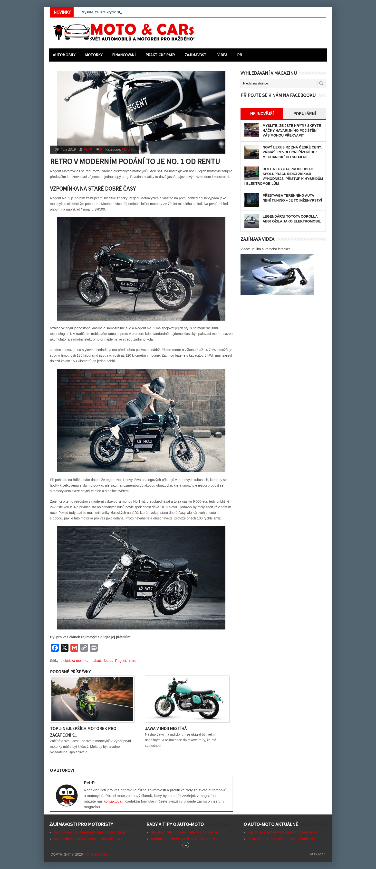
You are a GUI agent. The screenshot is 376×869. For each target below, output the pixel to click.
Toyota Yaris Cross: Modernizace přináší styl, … (284, 839)
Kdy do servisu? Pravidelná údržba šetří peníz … (285, 832)
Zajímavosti (196, 54)
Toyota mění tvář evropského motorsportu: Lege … (91, 832)
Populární (304, 113)
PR (239, 54)
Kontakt (318, 854)
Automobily (64, 54)
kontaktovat (113, 801)
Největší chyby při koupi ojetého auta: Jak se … (186, 832)
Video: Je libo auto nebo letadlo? (265, 249)
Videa (222, 54)
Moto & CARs (96, 854)
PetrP (88, 149)
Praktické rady (160, 54)
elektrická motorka (74, 661)
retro (132, 661)
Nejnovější (262, 113)
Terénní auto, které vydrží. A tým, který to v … (185, 839)
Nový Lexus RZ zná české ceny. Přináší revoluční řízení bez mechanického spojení (292, 152)
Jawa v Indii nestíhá (166, 728)
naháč (96, 661)
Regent (120, 661)
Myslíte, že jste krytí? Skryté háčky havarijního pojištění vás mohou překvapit (292, 130)
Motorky (93, 54)
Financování (124, 54)
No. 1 (108, 661)
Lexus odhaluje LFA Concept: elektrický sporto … (90, 839)
